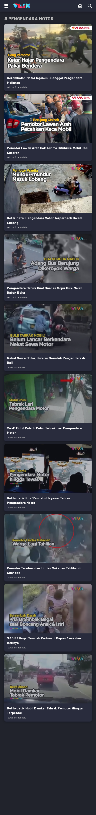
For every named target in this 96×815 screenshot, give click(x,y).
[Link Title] (48, 57)
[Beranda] (80, 6)
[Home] (22, 6)
